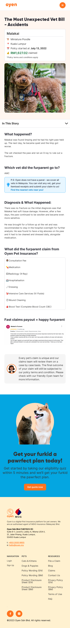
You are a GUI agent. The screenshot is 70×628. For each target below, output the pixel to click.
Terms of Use (55, 594)
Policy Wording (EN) (32, 570)
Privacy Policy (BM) (55, 588)
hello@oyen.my (16, 545)
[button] (63, 5)
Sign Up (10, 565)
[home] (10, 5)
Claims (51, 570)
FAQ (50, 599)
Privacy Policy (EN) (55, 581)
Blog (50, 566)
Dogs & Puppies (30, 566)
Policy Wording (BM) (32, 575)
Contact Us (54, 575)
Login (9, 561)
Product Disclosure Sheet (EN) (31, 581)
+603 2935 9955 (16, 542)
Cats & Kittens (29, 561)
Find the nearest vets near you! (27, 189)
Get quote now (35, 487)
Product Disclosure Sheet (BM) (31, 588)
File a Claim (54, 561)
